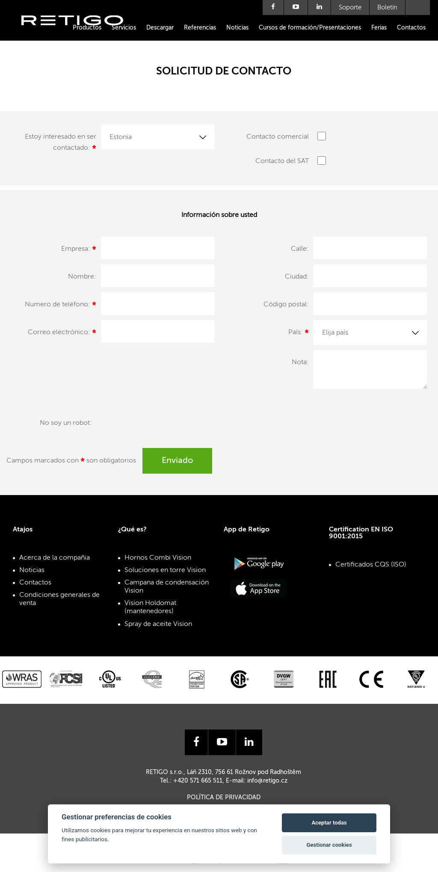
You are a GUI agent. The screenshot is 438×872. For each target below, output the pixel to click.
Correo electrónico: (62, 333)
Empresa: (78, 250)
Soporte (350, 7)
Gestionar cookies (329, 845)
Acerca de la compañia (54, 558)
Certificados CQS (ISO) (370, 564)
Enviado (177, 461)
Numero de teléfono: (60, 306)
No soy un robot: (66, 423)
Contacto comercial (277, 136)
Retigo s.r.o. (79, 33)
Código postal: (286, 304)
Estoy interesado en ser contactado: (60, 143)
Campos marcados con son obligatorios (71, 462)
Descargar (160, 28)
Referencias (200, 28)
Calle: (300, 249)
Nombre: (82, 276)
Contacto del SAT (282, 161)
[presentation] (161, 427)
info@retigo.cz (267, 781)
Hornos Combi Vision (157, 558)
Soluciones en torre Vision (165, 570)
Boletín (387, 7)
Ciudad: (297, 276)
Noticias (237, 28)
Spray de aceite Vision (158, 624)
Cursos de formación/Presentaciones (310, 28)
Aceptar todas (328, 822)
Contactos (411, 28)
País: (298, 333)
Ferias (379, 28)
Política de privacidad (223, 798)
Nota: (300, 362)
